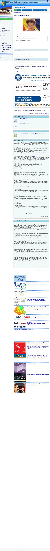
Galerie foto (4, 55)
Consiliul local (4, 22)
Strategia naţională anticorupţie (5, 43)
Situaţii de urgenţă (5, 37)
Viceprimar (19, 10)
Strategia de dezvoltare (6, 39)
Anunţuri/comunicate (45, 113)
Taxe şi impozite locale (6, 45)
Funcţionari (30, 10)
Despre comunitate (5, 59)
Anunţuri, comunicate (6, 20)
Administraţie (4, 18)
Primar (15, 10)
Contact (3, 24)
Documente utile (36, 10)
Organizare (4, 33)
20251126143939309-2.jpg (24, 123)
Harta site (15, 12)
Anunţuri (41, 10)
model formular (32, 156)
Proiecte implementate (6, 47)
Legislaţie (44, 10)
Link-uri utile (4, 57)
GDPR (3, 51)
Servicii (3, 35)
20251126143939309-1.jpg (24, 118)
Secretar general (24, 10)
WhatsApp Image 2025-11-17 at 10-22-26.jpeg (28, 133)
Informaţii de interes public (6, 31)
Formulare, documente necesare (6, 28)
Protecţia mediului (5, 49)
